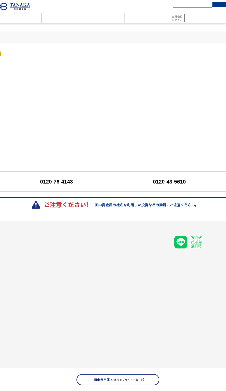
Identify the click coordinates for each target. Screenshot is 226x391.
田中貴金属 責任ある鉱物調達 (17, 356)
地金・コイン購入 (214, 20)
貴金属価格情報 (21, 27)
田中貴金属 (6, 352)
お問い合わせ (9, 276)
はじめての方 (10, 231)
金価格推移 (129, 244)
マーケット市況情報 (133, 279)
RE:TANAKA (65, 320)
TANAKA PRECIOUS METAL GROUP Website (27, 360)
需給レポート (128, 285)
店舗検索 (126, 296)
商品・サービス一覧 (70, 231)
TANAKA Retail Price (133, 270)
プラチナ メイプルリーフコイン (79, 282)
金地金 (62, 244)
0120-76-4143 (56, 182)
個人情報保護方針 (215, 352)
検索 (219, 4)
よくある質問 (9, 250)
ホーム (3, 27)
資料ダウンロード (12, 270)
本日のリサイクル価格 (145, 263)
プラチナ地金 (67, 250)
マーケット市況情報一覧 (49, 27)
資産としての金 (10, 244)
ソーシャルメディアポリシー (54, 356)
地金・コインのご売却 (15, 263)
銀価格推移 (129, 257)
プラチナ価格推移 (134, 250)
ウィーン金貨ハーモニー (74, 263)
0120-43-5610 (169, 182)
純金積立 (192, 20)
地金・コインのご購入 (15, 257)
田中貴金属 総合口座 (197, 15)
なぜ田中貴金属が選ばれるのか (21, 238)
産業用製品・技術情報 (28, 352)
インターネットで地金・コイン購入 (82, 307)
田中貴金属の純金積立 (73, 301)
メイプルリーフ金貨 (71, 270)
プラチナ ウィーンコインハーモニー (82, 276)
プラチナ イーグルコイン (75, 289)
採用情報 (48, 352)
